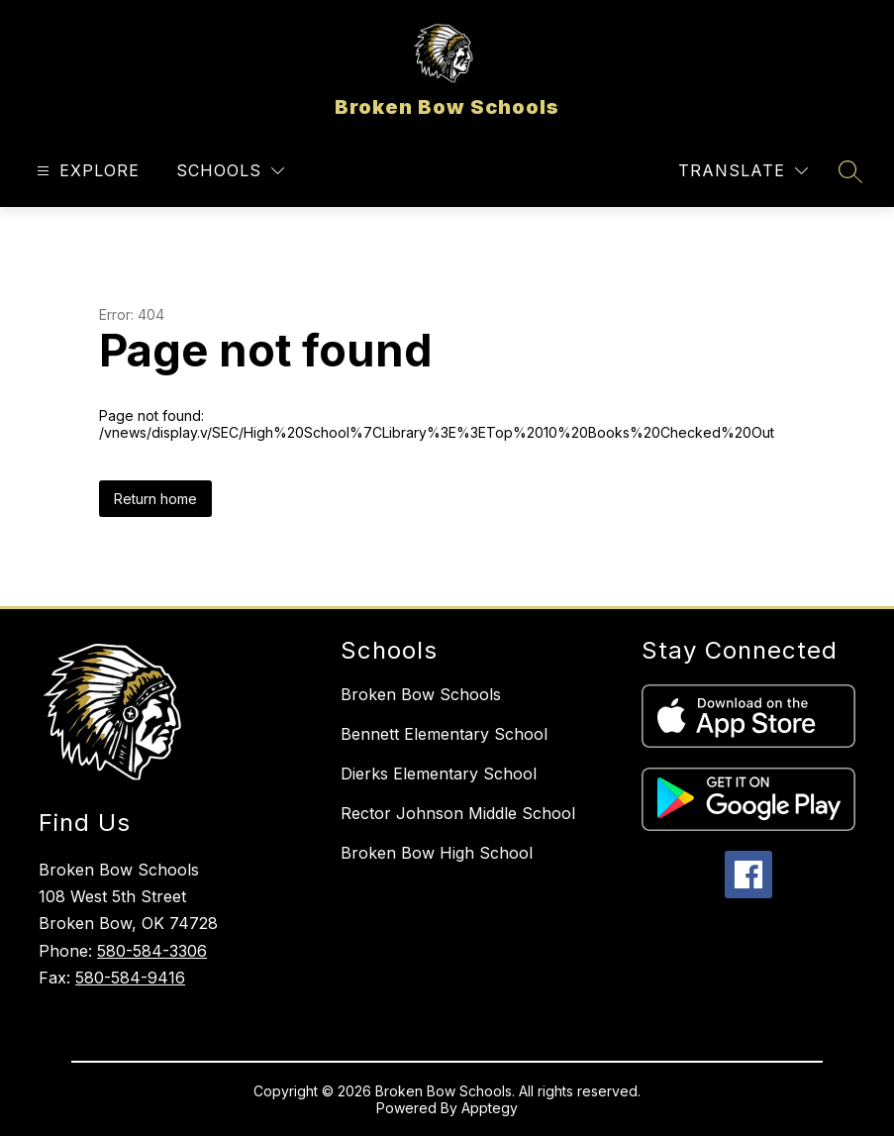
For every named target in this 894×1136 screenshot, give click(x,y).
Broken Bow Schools (421, 694)
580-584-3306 (152, 951)
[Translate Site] (743, 170)
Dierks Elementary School (439, 773)
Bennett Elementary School (444, 734)
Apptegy (489, 1107)
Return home (155, 498)
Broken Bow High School (437, 853)
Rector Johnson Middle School (458, 813)
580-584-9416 (130, 977)
